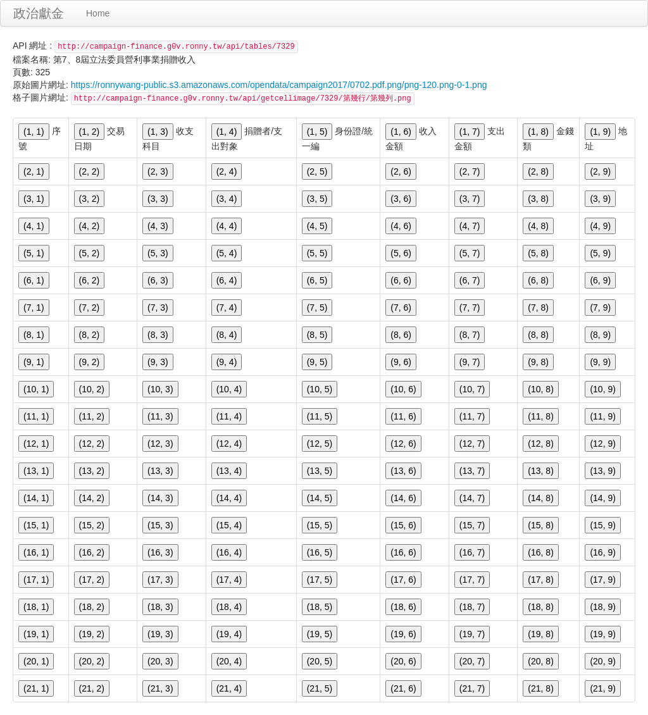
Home (97, 13)
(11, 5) (319, 416)
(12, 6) (403, 443)
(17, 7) (472, 580)
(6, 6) (400, 280)
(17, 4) (229, 580)
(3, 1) (33, 199)
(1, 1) (33, 132)
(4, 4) (226, 226)
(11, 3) (160, 416)
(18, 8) (540, 607)
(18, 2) (91, 607)
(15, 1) (36, 525)
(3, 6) (400, 199)
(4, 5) (317, 226)
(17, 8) (540, 580)
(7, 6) (400, 307)
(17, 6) (403, 580)
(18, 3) (160, 607)
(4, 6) (400, 226)
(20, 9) (602, 661)
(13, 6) (403, 471)
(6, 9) (600, 280)
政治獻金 (38, 13)
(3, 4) (226, 199)
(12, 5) (319, 443)
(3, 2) (89, 199)
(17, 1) (36, 580)
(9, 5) (317, 362)
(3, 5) (317, 199)
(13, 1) (36, 471)
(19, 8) (540, 634)
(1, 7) (469, 132)
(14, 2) (91, 498)
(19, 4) (229, 634)
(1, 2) (89, 132)
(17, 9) (602, 580)
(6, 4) (226, 280)
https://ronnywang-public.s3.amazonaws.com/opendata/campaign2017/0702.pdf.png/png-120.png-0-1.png (279, 85)
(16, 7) (472, 552)
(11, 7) (472, 416)
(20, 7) (472, 661)
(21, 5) (319, 688)
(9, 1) (33, 362)
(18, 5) (319, 607)
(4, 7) (469, 226)
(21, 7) (472, 688)
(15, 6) (403, 525)
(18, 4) (229, 607)
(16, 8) (540, 552)
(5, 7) (469, 253)
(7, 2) (89, 307)
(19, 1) (36, 634)
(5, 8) (538, 253)
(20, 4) (229, 661)
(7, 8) (538, 307)
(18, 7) (472, 607)
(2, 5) (317, 171)
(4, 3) (157, 226)
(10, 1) (36, 389)
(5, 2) (89, 253)
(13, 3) (160, 471)
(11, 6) (403, 416)
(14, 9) (602, 498)
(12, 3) (160, 443)
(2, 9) (600, 171)
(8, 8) (538, 335)
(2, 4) (226, 171)
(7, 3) (157, 307)
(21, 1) (36, 688)
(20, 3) (160, 661)
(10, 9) (602, 389)
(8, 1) (33, 335)
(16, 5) (319, 552)
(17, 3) (160, 580)
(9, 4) (226, 362)
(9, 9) (600, 362)
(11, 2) (91, 416)
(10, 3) (160, 389)
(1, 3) (157, 132)
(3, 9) (600, 199)
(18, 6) (403, 607)
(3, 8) (538, 199)
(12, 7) (472, 443)
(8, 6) (400, 335)
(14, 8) (540, 498)
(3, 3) (157, 199)
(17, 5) (319, 580)
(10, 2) (91, 389)
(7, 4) (226, 307)
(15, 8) (540, 525)
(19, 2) (91, 634)
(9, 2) (89, 362)
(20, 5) (319, 661)
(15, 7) (472, 525)
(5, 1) (33, 253)
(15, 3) (160, 525)
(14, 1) (36, 498)
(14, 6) (403, 498)
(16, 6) (403, 552)
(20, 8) (540, 661)
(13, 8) (540, 471)
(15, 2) (91, 525)
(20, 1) (36, 661)
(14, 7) (472, 498)
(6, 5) (317, 280)
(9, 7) (469, 362)
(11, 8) (540, 416)
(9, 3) (157, 362)
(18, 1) (36, 607)
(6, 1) (33, 280)
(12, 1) (36, 443)
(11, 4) (229, 416)
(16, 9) (602, 552)
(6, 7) (469, 280)
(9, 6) (400, 362)
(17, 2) (91, 580)
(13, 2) (91, 471)
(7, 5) (317, 307)
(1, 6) (400, 132)
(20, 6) (403, 661)
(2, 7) (469, 171)
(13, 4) (229, 471)
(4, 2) (89, 226)
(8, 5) (317, 335)
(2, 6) (400, 171)
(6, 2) (89, 280)
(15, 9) (602, 525)
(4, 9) (600, 226)
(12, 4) (229, 443)
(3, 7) (469, 199)
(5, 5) (317, 253)
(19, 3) (160, 634)
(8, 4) (226, 335)
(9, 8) (538, 362)
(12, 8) (540, 443)
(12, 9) (602, 443)
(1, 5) (317, 132)
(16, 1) (36, 552)
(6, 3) (157, 280)
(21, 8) (540, 688)
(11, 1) (36, 416)
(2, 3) (157, 171)
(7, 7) (469, 307)
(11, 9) (602, 416)
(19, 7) (472, 634)
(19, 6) (403, 634)
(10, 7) (472, 389)
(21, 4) (229, 688)
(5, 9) (600, 253)
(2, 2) (89, 171)
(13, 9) (602, 471)
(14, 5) (319, 498)
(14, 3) (160, 498)
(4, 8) (538, 226)
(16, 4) (229, 552)
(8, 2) (89, 335)
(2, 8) (538, 171)
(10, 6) (403, 389)
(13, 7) (472, 471)
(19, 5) (319, 634)
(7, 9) (600, 307)
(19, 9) (602, 634)
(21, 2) (91, 688)
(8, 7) (469, 335)
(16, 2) (91, 552)
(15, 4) (229, 525)
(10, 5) (319, 389)
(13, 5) (319, 471)
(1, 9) (600, 132)
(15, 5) (319, 525)
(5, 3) (157, 253)
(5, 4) (226, 253)
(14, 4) (229, 498)
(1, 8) (538, 132)
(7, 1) (33, 307)
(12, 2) (91, 443)
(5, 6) (400, 253)
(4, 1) (33, 226)
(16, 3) (160, 552)
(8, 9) (600, 335)
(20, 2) (91, 661)
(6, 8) (538, 280)
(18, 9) (602, 607)
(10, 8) (540, 389)
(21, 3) (160, 688)
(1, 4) (226, 132)
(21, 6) (403, 688)
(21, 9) (602, 688)
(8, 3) (157, 335)
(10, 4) (229, 389)
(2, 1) (33, 171)
